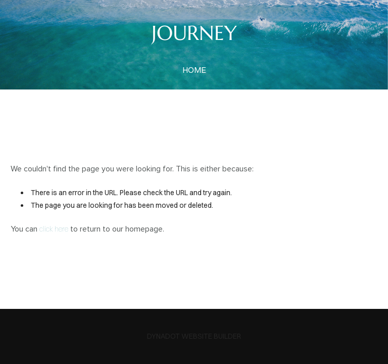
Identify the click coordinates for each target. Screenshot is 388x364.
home (194, 70)
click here (53, 229)
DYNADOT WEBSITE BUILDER (194, 336)
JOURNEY (194, 33)
